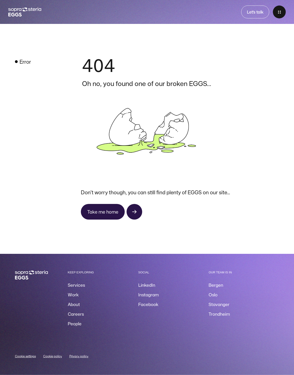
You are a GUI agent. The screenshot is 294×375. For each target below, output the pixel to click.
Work (73, 295)
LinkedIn (146, 285)
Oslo (213, 295)
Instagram (148, 295)
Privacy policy (78, 356)
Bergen (216, 285)
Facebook (148, 304)
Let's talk (255, 12)
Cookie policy (52, 356)
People (75, 324)
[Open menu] (279, 12)
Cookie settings (25, 356)
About (74, 304)
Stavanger (219, 304)
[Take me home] (111, 212)
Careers (76, 314)
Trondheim (219, 314)
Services (76, 285)
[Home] (24, 12)
